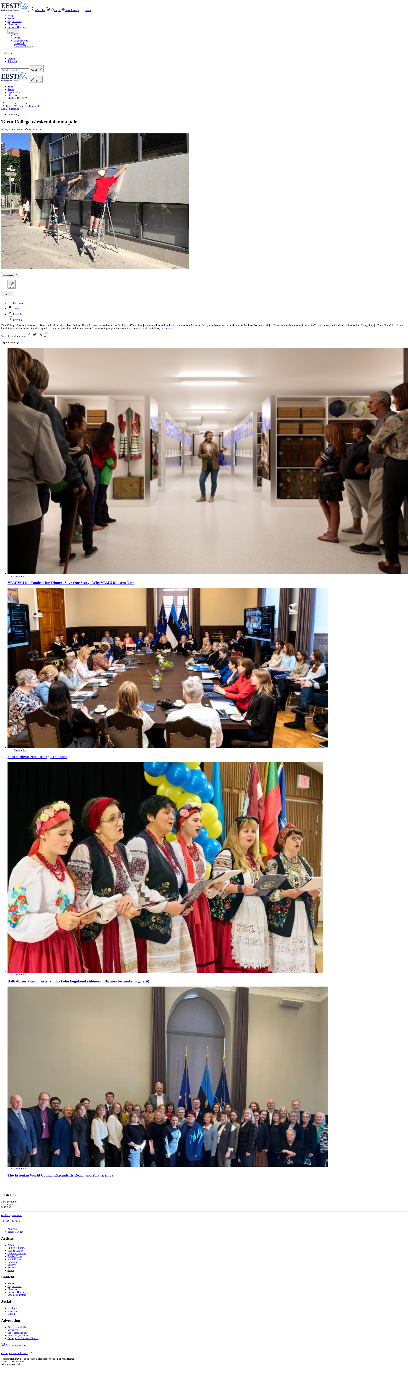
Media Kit (13, 1330)
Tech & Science (15, 1250)
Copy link (15, 320)
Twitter (14, 308)
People (11, 1270)
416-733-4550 (13, 1220)
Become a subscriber (14, 1345)
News (10, 15)
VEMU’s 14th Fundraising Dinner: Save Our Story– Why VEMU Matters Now (71, 583)
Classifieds (13, 24)
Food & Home (15, 1256)
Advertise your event (18, 1335)
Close (35, 81)
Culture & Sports (16, 1248)
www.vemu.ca (169, 328)
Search (7, 106)
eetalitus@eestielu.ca (11, 1215)
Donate (11, 58)
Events (11, 18)
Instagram (13, 1311)
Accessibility (10, 276)
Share (7, 295)
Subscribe (40, 10)
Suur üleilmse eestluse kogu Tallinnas (37, 757)
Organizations (14, 21)
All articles (13, 1245)
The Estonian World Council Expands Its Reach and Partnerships (60, 1175)
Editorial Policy (15, 1231)
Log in (19, 106)
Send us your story (17, 1294)
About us (12, 1229)
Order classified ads (17, 1332)
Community (13, 114)
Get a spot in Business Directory (24, 1338)
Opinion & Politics (17, 1253)
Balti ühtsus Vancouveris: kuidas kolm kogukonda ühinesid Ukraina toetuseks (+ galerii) (78, 981)
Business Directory (17, 27)
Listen (11, 285)
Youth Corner (14, 1259)
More (13, 32)
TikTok (11, 1313)
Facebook (15, 303)
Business (12, 1267)
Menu (85, 10)
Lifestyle (12, 1264)
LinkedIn (15, 314)
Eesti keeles (33, 106)
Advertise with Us (17, 1327)
